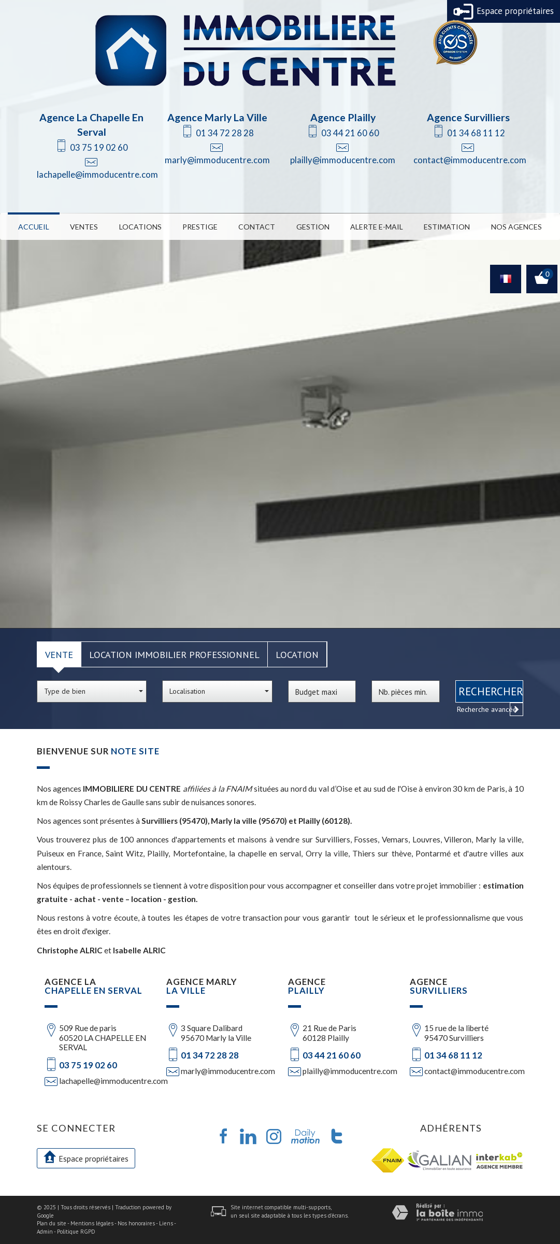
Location (297, 654)
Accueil (33, 226)
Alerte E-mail (376, 226)
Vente (59, 654)
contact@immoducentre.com (469, 159)
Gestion (312, 226)
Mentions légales (91, 1223)
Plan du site (51, 1223)
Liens (166, 1223)
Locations (140, 226)
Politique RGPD (76, 1231)
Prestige (200, 226)
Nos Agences (516, 226)
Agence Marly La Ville (217, 117)
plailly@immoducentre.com (342, 159)
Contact (256, 226)
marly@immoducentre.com (217, 159)
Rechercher (490, 691)
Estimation (447, 226)
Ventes (84, 226)
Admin (45, 1231)
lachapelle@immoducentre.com (97, 174)
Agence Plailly (343, 117)
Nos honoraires (136, 1223)
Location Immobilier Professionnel (174, 654)
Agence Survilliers (468, 117)
